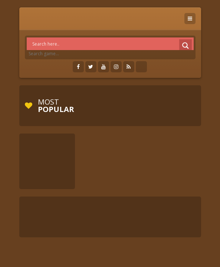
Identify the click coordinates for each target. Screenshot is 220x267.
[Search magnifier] (185, 45)
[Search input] (112, 43)
